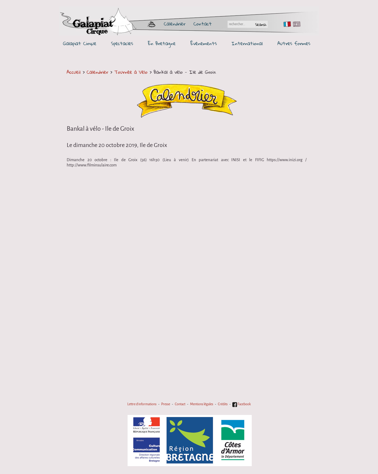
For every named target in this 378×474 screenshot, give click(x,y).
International (247, 43)
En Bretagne (162, 43)
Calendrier (174, 23)
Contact (202, 23)
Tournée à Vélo (131, 71)
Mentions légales (201, 404)
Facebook (241, 404)
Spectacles (122, 43)
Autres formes (293, 43)
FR (286, 24)
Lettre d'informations (141, 404)
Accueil (74, 71)
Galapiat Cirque (79, 43)
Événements (203, 43)
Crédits (223, 404)
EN (295, 24)
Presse (165, 404)
